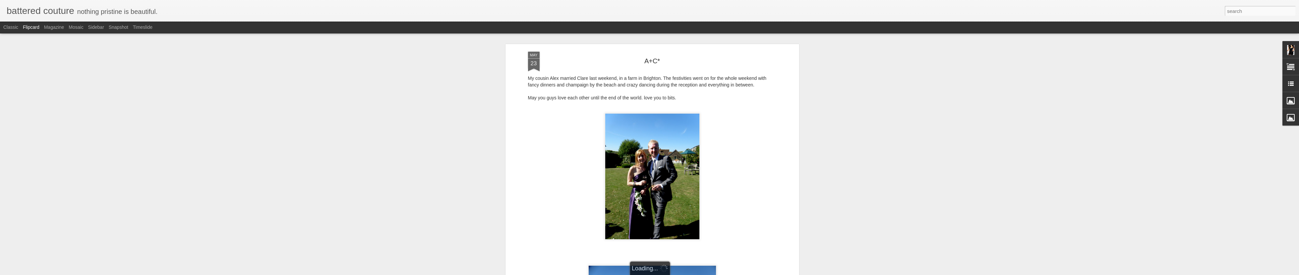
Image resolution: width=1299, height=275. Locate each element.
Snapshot (118, 27)
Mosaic (76, 27)
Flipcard (31, 27)
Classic (10, 27)
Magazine (54, 27)
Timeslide (142, 27)
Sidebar (96, 27)
